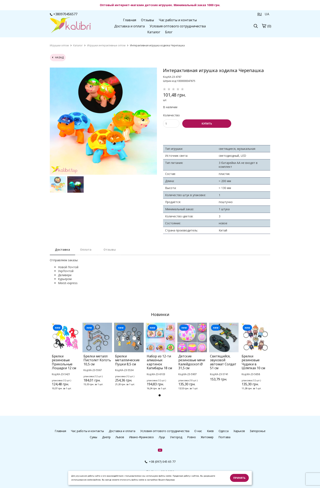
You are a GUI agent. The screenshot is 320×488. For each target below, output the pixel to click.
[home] (59, 45)
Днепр (106, 437)
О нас (198, 431)
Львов (120, 437)
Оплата (85, 249)
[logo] (70, 25)
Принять (239, 478)
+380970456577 (63, 14)
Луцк (162, 437)
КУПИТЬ (207, 123)
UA (267, 14)
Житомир (207, 437)
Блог (168, 32)
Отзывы (147, 20)
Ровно (191, 437)
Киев (210, 431)
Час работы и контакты (178, 20)
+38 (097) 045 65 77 (160, 462)
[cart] (264, 26)
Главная (129, 20)
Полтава (224, 437)
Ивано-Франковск (141, 437)
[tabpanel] (65, 362)
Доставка (62, 249)
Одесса (224, 431)
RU (259, 14)
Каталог (153, 32)
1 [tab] (160, 395)
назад (58, 57)
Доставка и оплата (129, 26)
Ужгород (176, 437)
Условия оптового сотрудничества (178, 26)
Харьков (239, 431)
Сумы (93, 437)
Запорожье (258, 431)
